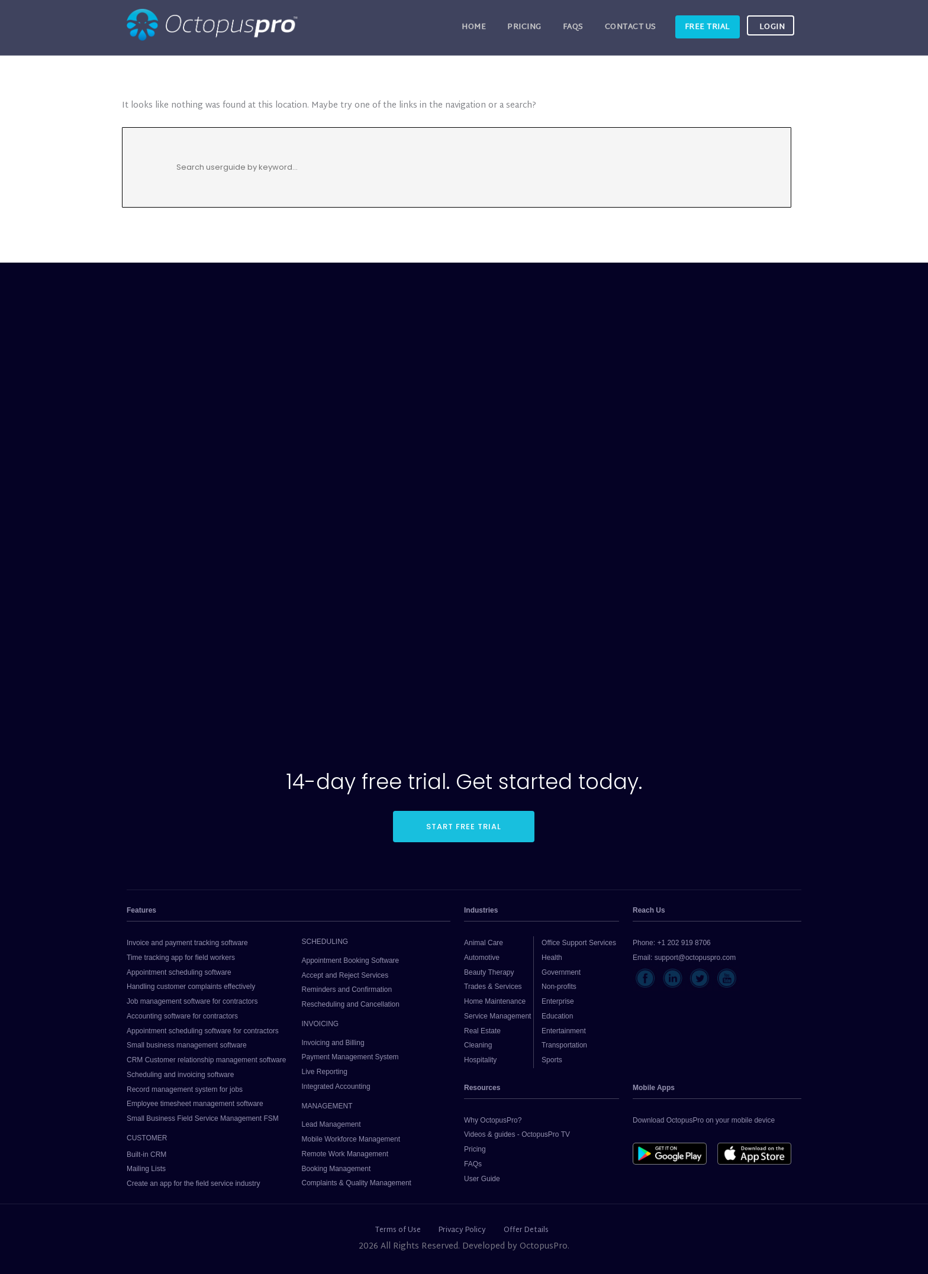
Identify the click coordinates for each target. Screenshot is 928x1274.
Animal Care (483, 943)
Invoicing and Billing (332, 1043)
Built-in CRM (146, 1154)
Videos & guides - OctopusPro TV (517, 1134)
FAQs (573, 27)
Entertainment (564, 1031)
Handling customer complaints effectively (191, 986)
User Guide (482, 1179)
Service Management (497, 1016)
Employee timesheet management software (195, 1104)
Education (557, 1016)
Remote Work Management (344, 1154)
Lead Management (330, 1124)
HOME (474, 27)
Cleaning (478, 1045)
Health (552, 957)
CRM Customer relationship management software (206, 1060)
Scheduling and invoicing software (180, 1075)
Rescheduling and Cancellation (350, 1004)
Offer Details (526, 1230)
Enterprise (558, 1001)
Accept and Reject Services (344, 975)
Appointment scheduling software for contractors (203, 1031)
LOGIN (772, 27)
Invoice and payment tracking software (187, 943)
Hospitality (480, 1060)
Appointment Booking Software (350, 960)
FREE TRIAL (707, 27)
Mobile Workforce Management (350, 1139)
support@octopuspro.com (695, 957)
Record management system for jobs (185, 1089)
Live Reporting (324, 1072)
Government (561, 972)
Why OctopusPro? (492, 1120)
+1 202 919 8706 (683, 943)
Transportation (564, 1045)
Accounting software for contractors (182, 1016)
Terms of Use (398, 1230)
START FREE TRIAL (463, 826)
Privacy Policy (462, 1230)
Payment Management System (349, 1057)
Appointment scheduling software (179, 972)
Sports (552, 1060)
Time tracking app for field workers (181, 957)
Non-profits (559, 986)
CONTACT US (630, 27)
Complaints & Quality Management (356, 1183)
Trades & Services (493, 986)
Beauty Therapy (489, 972)
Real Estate (482, 1031)
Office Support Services (579, 943)
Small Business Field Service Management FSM (203, 1118)
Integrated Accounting (335, 1086)
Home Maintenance (495, 1001)
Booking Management (335, 1169)
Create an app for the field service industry (193, 1183)
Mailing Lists (146, 1169)
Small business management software (187, 1045)
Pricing (524, 27)
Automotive (482, 957)
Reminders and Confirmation (346, 989)
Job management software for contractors (192, 1001)
